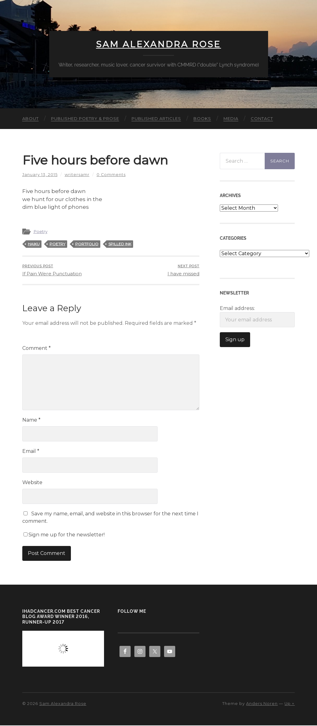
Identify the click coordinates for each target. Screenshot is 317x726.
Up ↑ (289, 704)
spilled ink (119, 244)
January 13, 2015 (40, 175)
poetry (57, 244)
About (30, 118)
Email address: (257, 317)
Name (31, 420)
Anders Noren (262, 704)
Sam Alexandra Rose (158, 44)
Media (231, 118)
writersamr (77, 175)
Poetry (40, 231)
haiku (34, 244)
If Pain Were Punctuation (52, 270)
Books (202, 118)
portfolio (86, 244)
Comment (36, 349)
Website (32, 483)
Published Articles (156, 118)
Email (30, 452)
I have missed (183, 270)
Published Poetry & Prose (85, 118)
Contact (262, 118)
